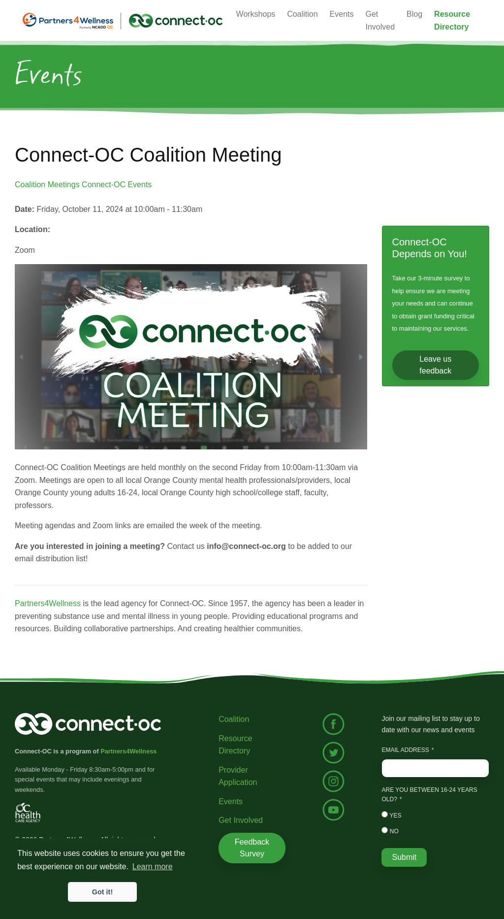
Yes (391, 815)
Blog (414, 14)
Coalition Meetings (47, 184)
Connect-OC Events (117, 184)
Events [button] (342, 14)
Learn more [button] (152, 866)
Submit (404, 857)
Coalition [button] (302, 14)
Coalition (234, 719)
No (389, 831)
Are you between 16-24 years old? (429, 794)
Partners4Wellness (48, 603)
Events (231, 801)
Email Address (405, 750)
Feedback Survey (252, 848)
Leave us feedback (435, 365)
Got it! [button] (102, 892)
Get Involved (380, 20)
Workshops (256, 14)
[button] (454, 20)
